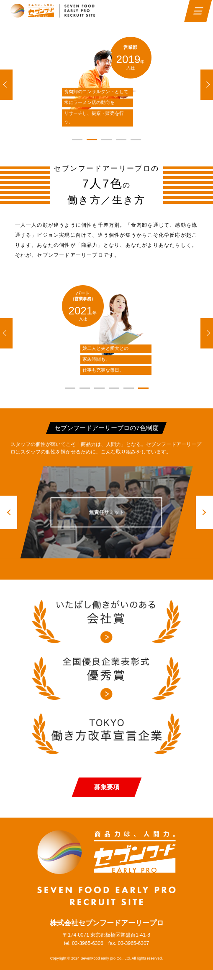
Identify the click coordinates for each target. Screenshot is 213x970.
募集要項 (106, 786)
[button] (6, 84)
